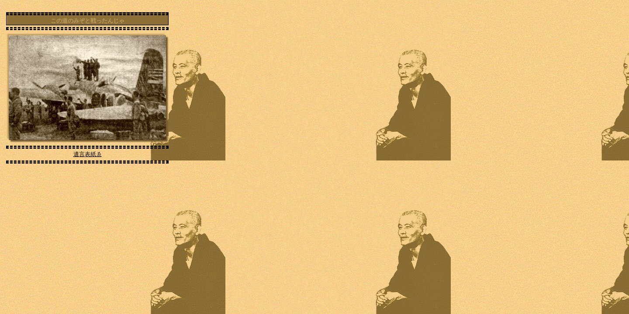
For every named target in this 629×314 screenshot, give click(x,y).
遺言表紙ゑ (87, 154)
